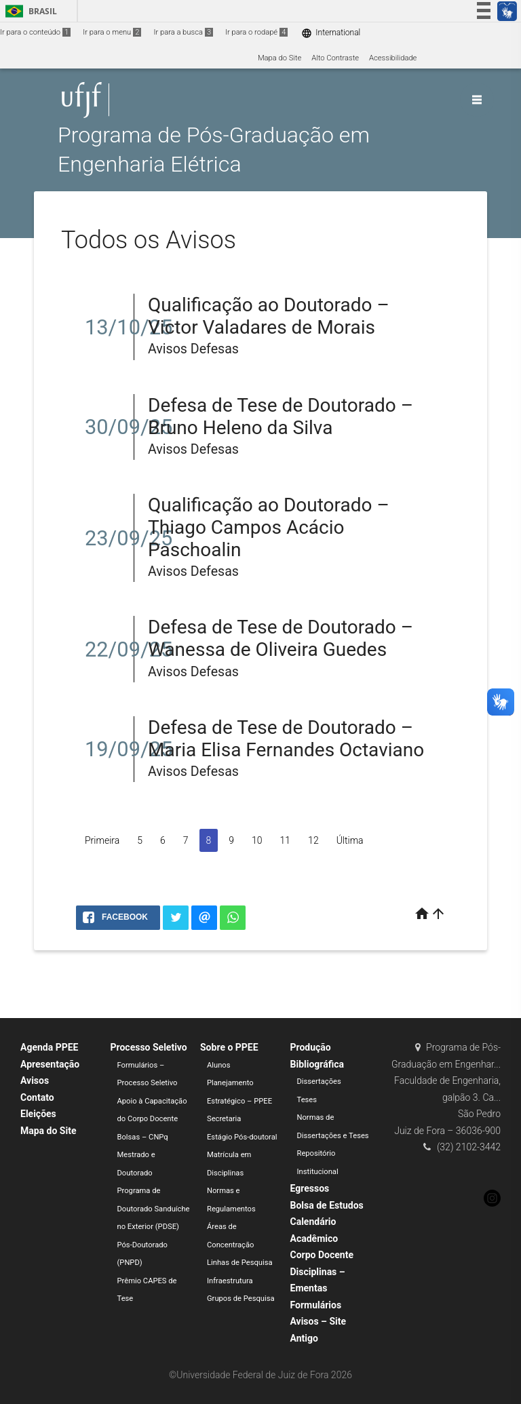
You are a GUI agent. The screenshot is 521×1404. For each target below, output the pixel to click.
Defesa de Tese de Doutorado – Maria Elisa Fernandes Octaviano (286, 738)
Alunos (219, 1065)
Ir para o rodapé (256, 32)
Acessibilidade (393, 58)
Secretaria (224, 1118)
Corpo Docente (321, 1254)
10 (257, 840)
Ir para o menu (112, 32)
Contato (37, 1097)
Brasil (28, 11)
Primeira (102, 840)
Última (350, 840)
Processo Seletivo (149, 1047)
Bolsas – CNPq (142, 1137)
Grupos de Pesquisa (241, 1298)
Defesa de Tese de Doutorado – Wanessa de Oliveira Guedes (280, 638)
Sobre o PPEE (229, 1047)
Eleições (38, 1113)
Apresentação (49, 1064)
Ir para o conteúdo (35, 32)
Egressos (310, 1188)
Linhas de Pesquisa (240, 1262)
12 (313, 840)
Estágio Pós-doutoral (242, 1137)
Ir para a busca (183, 32)
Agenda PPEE (49, 1047)
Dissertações (319, 1081)
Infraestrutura (230, 1280)
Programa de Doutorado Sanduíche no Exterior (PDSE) (153, 1208)
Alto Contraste (335, 58)
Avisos (34, 1080)
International (330, 33)
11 (285, 840)
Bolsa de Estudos (327, 1205)
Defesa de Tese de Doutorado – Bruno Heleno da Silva (280, 416)
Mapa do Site (279, 58)
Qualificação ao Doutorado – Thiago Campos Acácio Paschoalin (268, 527)
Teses (307, 1099)
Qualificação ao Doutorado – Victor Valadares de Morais (268, 316)
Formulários (316, 1305)
